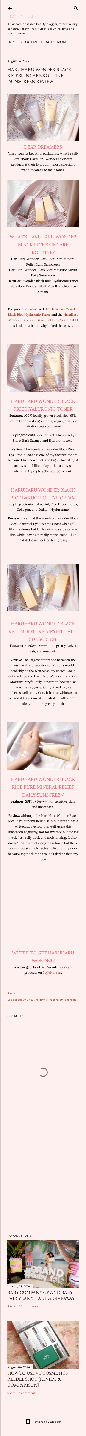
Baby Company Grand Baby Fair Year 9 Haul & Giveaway (41, 1295)
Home (12, 42)
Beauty (47, 42)
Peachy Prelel (23, 16)
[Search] (76, 7)
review (40, 999)
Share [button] (11, 993)
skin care (52, 999)
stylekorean (68, 999)
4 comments (27, 1393)
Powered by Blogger (43, 1422)
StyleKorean (52, 972)
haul (31, 999)
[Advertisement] (43, 1179)
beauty (22, 999)
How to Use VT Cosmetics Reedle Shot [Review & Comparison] (37, 1379)
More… (63, 42)
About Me (29, 42)
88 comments (28, 1306)
